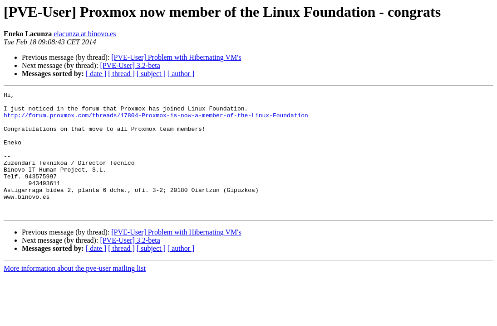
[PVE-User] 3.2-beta (130, 65)
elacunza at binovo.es (85, 34)
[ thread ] (121, 73)
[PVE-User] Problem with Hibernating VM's (176, 57)
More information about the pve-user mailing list (75, 293)
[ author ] (181, 73)
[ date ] (96, 73)
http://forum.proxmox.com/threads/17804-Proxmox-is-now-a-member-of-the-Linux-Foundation (156, 120)
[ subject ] (151, 73)
